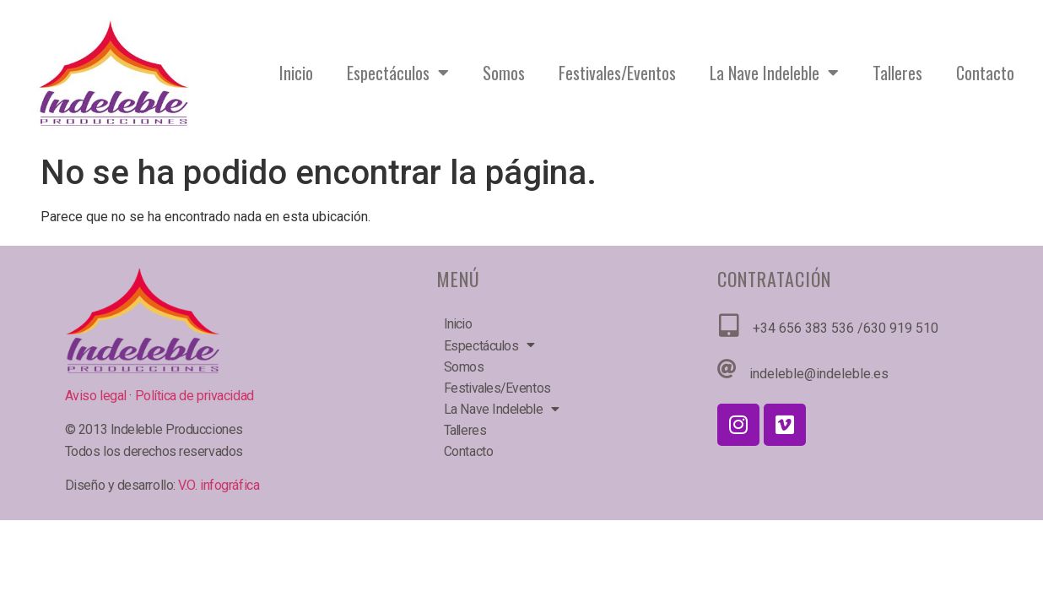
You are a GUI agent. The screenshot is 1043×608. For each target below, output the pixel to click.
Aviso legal (97, 396)
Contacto (985, 72)
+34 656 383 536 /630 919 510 (845, 328)
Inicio (296, 72)
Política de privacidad (194, 396)
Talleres (897, 72)
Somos (504, 72)
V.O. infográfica (218, 485)
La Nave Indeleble (774, 73)
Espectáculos (398, 73)
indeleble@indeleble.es (819, 374)
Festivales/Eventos (617, 72)
